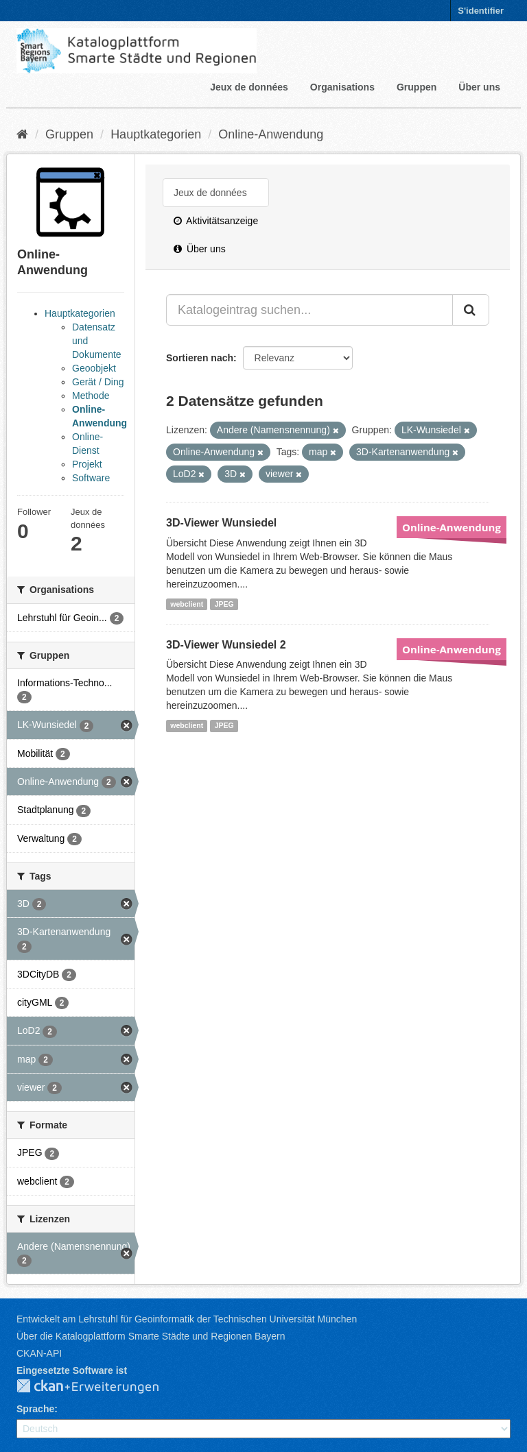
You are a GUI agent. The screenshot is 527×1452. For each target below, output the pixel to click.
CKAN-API (39, 1353)
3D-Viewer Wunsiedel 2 (226, 645)
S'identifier (481, 10)
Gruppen (416, 87)
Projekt (87, 464)
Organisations (342, 87)
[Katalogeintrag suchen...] (309, 310)
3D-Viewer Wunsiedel (221, 523)
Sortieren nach (199, 357)
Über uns (479, 87)
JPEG (224, 604)
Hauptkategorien (155, 134)
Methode (90, 395)
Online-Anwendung (270, 134)
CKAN (98, 1387)
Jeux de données (249, 87)
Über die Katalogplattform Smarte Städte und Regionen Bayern (150, 1336)
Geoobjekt (94, 368)
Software (91, 477)
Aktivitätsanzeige (216, 220)
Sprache (35, 1408)
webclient (186, 604)
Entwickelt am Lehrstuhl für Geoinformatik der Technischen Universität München (186, 1319)
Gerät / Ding (98, 381)
